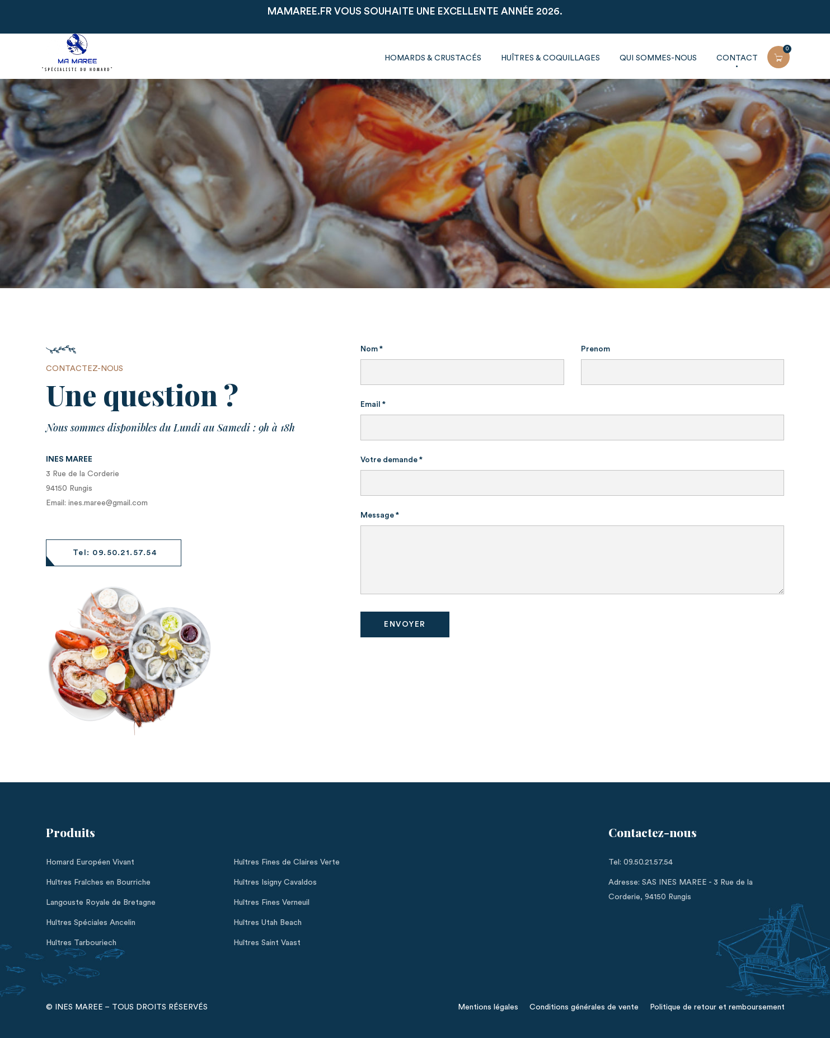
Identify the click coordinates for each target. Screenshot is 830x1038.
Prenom (595, 349)
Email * (373, 404)
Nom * (371, 349)
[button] (114, 552)
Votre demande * (391, 460)
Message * (379, 515)
